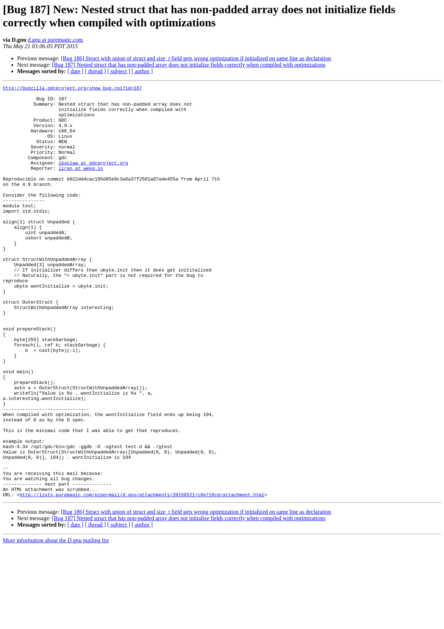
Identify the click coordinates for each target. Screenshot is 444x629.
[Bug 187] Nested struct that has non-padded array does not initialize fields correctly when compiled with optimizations (189, 65)
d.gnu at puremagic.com (55, 40)
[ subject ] (118, 71)
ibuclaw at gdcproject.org (93, 179)
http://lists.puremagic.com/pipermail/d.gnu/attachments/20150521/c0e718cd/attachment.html (142, 577)
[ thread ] (95, 71)
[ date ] (75, 71)
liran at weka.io (80, 185)
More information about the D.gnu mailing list (56, 623)
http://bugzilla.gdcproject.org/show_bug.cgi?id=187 (72, 89)
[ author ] (142, 71)
